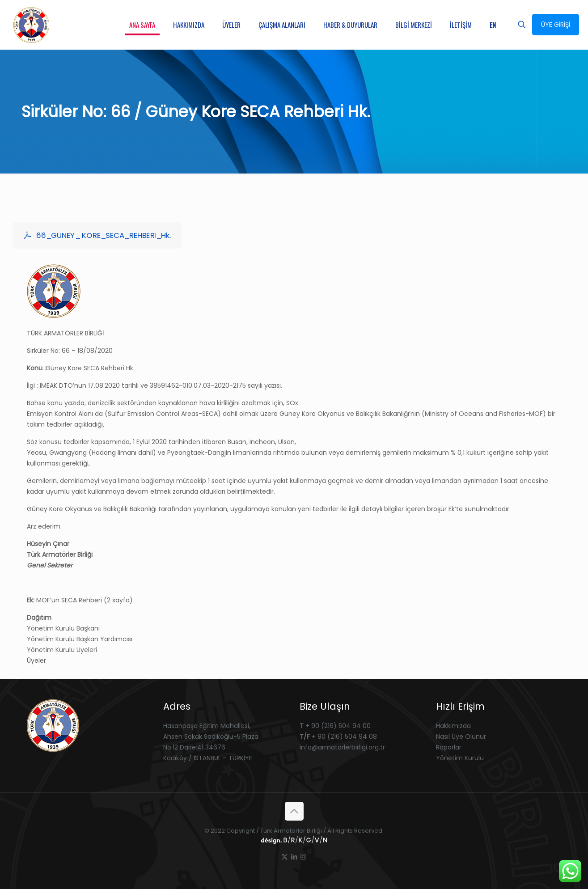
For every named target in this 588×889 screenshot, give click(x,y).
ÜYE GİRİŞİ (555, 24)
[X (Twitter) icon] (284, 856)
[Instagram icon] (303, 856)
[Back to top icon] (294, 811)
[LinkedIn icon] (294, 856)
